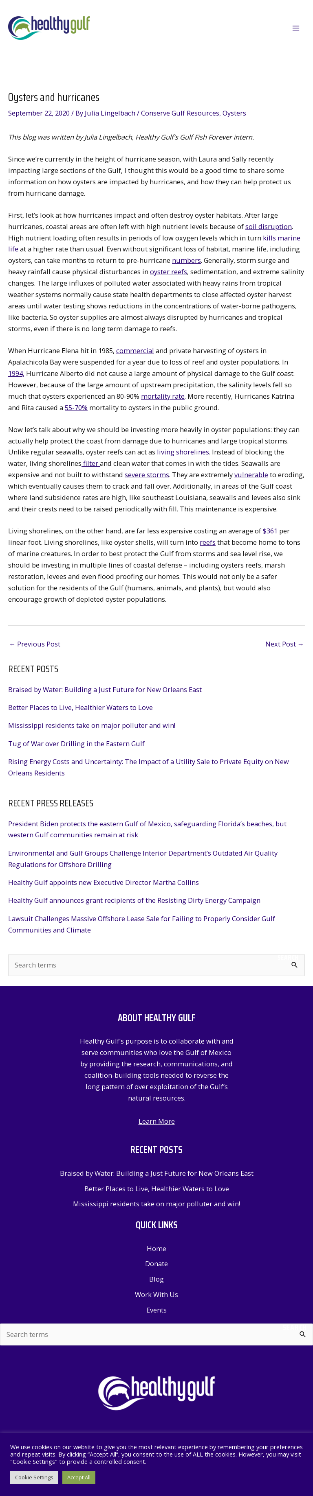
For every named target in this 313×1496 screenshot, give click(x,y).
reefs (208, 542)
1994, (16, 373)
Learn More (157, 1121)
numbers (186, 261)
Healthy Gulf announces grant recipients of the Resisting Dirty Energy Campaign (134, 901)
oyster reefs (168, 272)
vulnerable (251, 475)
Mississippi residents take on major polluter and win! (91, 726)
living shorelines (182, 452)
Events (156, 1310)
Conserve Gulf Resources (180, 113)
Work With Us (156, 1294)
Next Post (284, 644)
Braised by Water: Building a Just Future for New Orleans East (105, 689)
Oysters (234, 113)
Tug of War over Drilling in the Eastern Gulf (76, 744)
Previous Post (34, 644)
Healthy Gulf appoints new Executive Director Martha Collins (103, 882)
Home (156, 1249)
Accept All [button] (78, 1477)
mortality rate (163, 396)
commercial (135, 351)
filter (91, 464)
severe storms (147, 475)
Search (288, 958)
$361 (270, 531)
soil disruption (268, 226)
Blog (156, 1279)
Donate (156, 1264)
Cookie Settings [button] (34, 1477)
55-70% (76, 408)
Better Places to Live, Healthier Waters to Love (80, 707)
